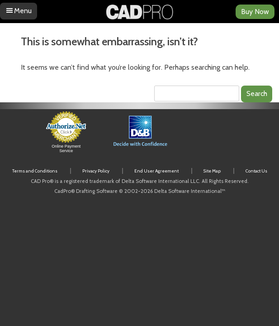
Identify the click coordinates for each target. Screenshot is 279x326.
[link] (216, 136)
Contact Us (256, 171)
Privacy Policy (95, 171)
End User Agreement (156, 171)
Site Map (212, 171)
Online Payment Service (66, 148)
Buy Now (255, 11)
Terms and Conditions (34, 171)
